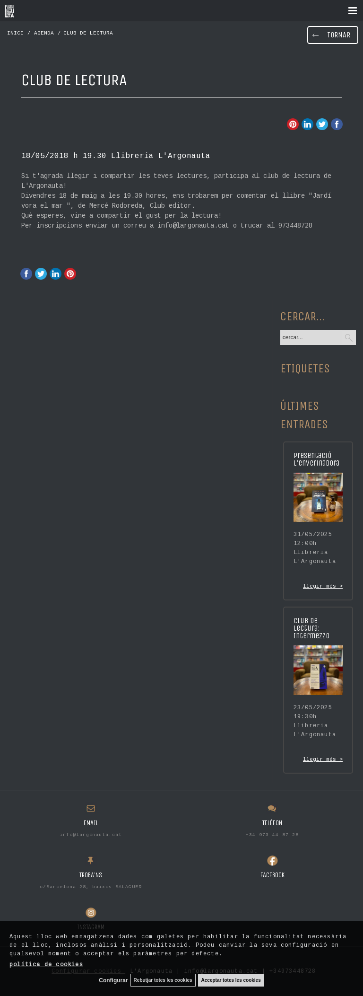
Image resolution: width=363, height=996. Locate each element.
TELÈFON (272, 823)
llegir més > (323, 586)
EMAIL (91, 823)
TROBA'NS (90, 875)
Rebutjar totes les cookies (163, 980)
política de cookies (46, 964)
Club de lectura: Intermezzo (311, 628)
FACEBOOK (272, 875)
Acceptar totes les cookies (231, 980)
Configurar (113, 980)
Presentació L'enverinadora (316, 459)
